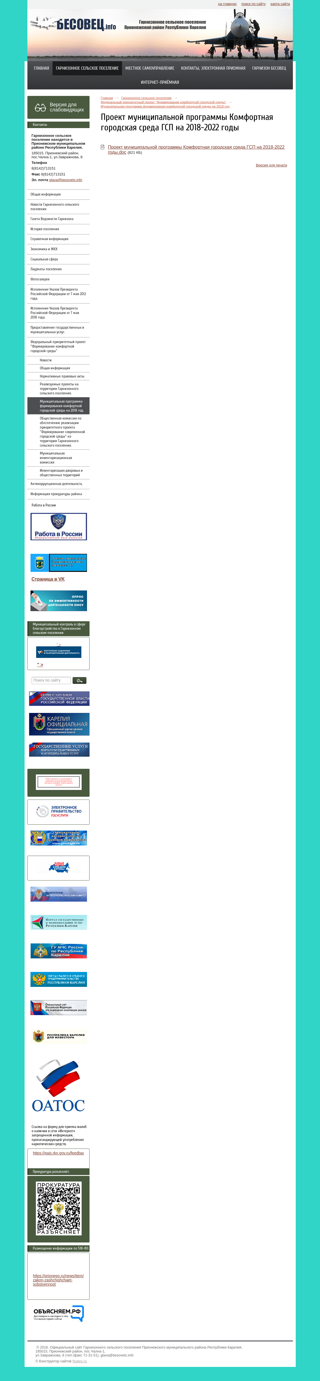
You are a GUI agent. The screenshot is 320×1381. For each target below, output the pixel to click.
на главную (227, 4)
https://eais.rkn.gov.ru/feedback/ (60, 1153)
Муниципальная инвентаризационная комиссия (56, 458)
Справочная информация (49, 239)
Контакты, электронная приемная (213, 68)
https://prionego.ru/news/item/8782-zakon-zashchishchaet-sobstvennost (63, 1280)
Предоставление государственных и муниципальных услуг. (57, 329)
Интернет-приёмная (160, 82)
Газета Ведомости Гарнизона (52, 219)
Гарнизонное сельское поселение (87, 68)
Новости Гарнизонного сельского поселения (55, 206)
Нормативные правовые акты (62, 376)
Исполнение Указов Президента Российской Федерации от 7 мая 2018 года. (55, 313)
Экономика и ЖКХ (44, 249)
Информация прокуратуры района (56, 494)
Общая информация (46, 194)
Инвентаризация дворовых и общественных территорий (61, 472)
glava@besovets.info (65, 180)
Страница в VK (48, 579)
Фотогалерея (40, 279)
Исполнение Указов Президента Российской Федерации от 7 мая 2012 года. (58, 294)
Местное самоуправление (149, 68)
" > (58, 650)
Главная (41, 68)
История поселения (45, 229)
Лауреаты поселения (46, 269)
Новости (46, 360)
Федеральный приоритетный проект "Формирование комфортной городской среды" (58, 346)
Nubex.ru (80, 1361)
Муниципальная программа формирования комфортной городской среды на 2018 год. (62, 406)
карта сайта (280, 4)
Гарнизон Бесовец (269, 68)
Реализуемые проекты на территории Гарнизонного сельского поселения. (59, 389)
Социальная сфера (44, 259)
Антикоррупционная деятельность (56, 484)
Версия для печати (271, 165)
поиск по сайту (253, 4)
